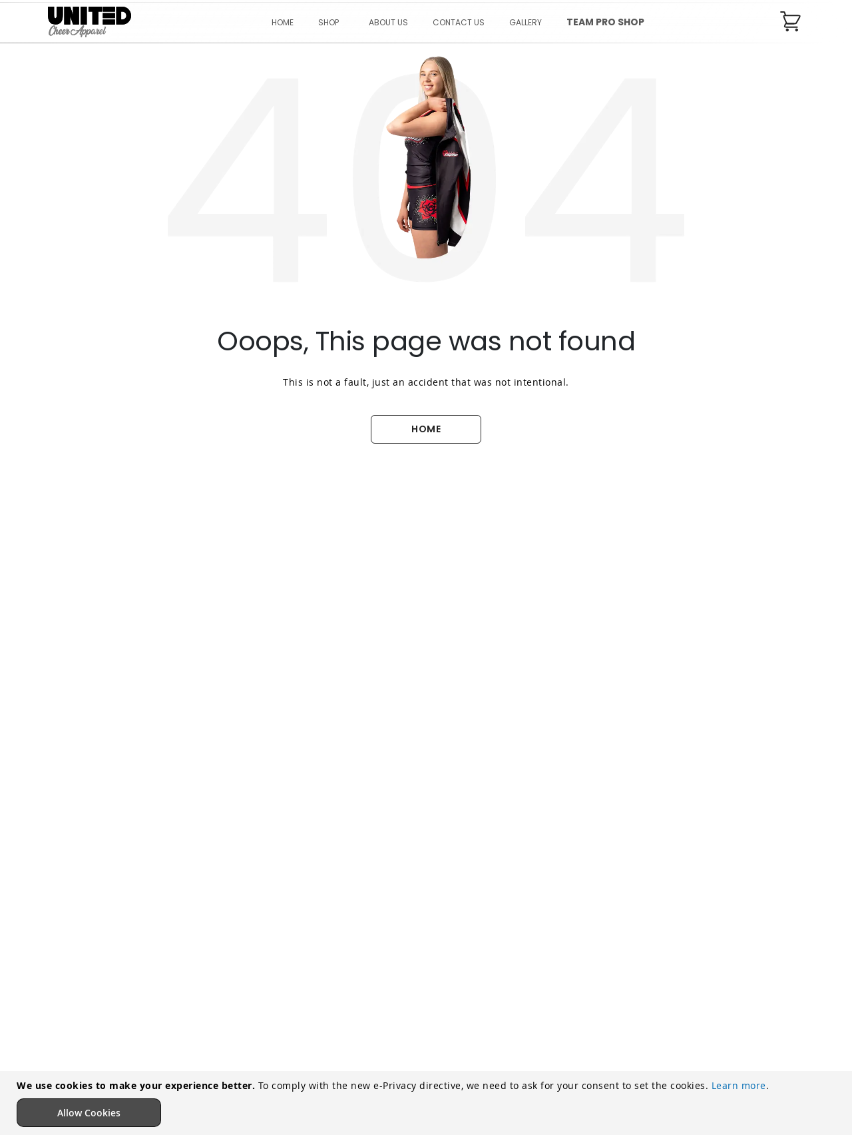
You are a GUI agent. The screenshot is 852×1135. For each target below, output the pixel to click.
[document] (428, 1103)
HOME (426, 429)
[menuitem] (331, 22)
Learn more (739, 1085)
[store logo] (89, 22)
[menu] (458, 22)
